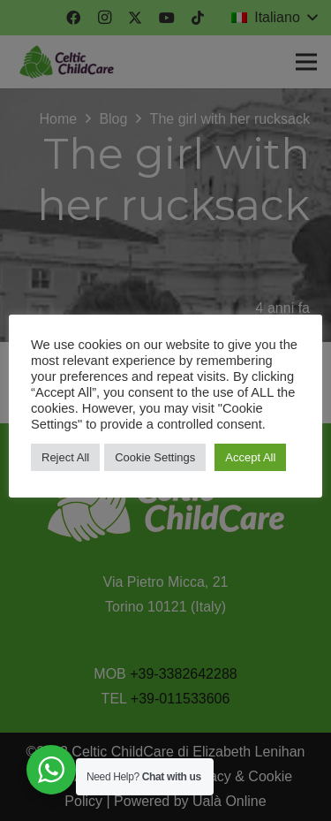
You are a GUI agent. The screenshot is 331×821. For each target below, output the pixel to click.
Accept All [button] (250, 457)
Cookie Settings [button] (155, 457)
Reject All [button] (65, 457)
